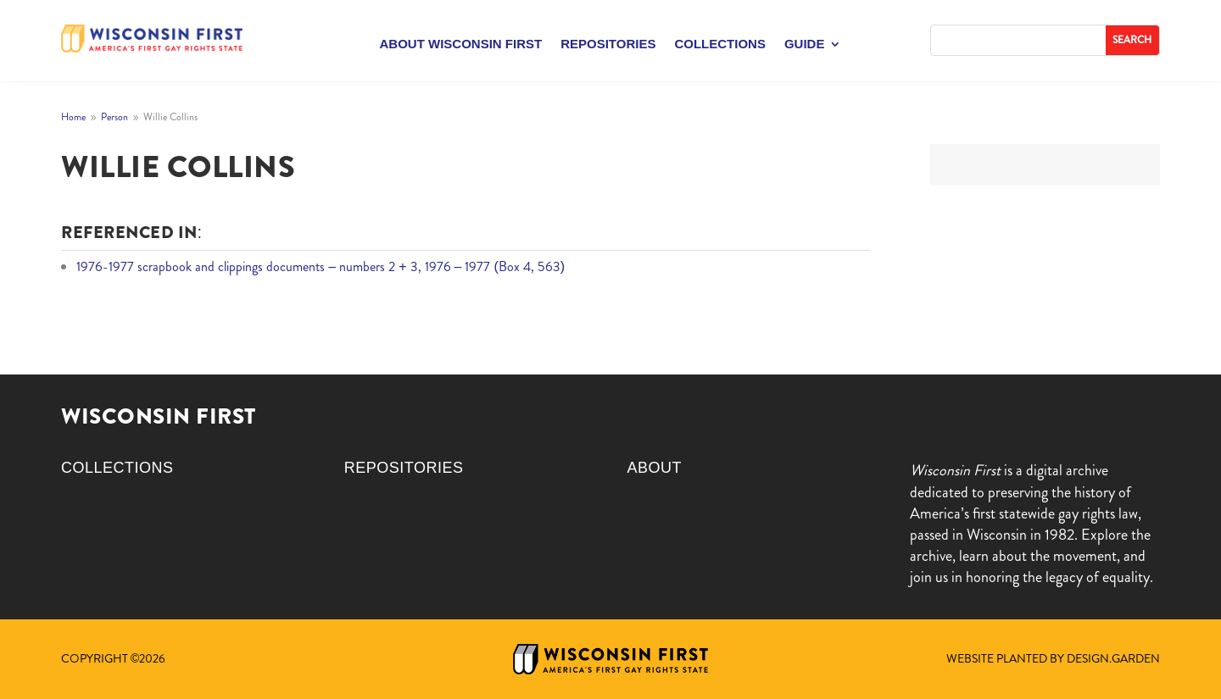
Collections (720, 44)
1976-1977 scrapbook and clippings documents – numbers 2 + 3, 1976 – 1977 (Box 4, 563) (320, 266)
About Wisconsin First (461, 44)
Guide (804, 44)
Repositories (607, 44)
